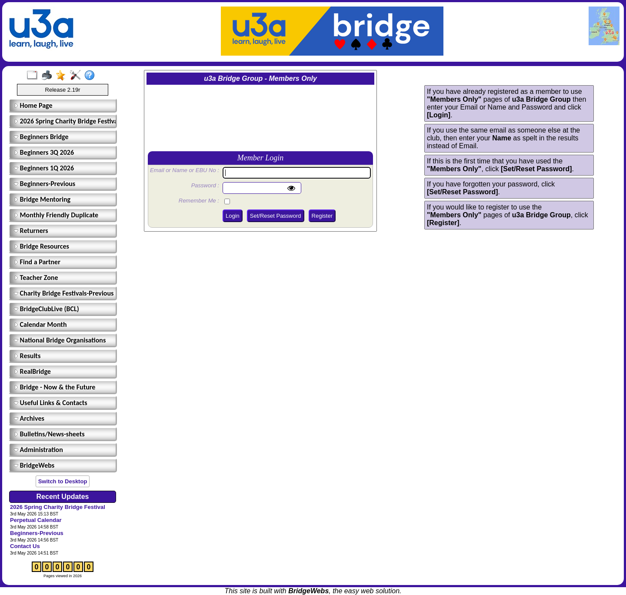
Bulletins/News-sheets (49, 434)
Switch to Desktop (62, 481)
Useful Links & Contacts (50, 403)
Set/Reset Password (275, 216)
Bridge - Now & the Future (54, 387)
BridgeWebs (34, 465)
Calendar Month (40, 324)
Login (233, 216)
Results (27, 356)
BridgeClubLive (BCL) (46, 309)
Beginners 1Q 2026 (44, 168)
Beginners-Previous (44, 183)
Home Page (33, 105)
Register (322, 216)
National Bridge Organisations (60, 340)
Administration (38, 449)
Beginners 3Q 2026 (44, 152)
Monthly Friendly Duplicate (56, 215)
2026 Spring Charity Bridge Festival (64, 121)
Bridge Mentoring (42, 199)
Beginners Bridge (41, 137)
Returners (31, 230)
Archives (29, 418)
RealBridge (32, 371)
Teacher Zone (36, 277)
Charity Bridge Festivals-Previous (63, 293)
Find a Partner (37, 262)
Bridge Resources (41, 246)
